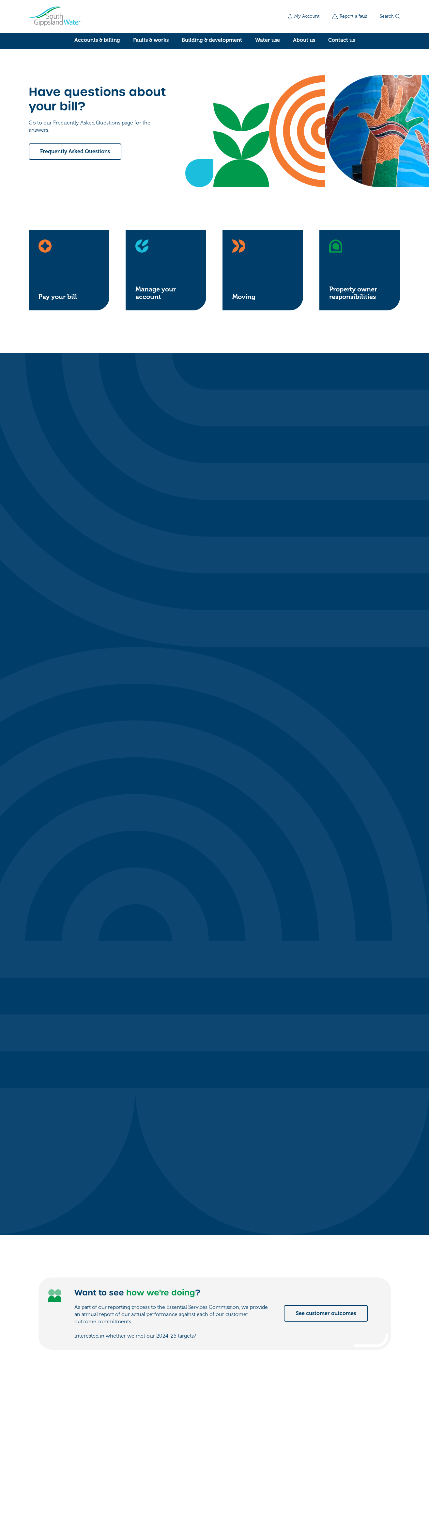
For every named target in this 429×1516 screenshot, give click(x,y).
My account (334, 1395)
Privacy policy (104, 1475)
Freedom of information (54, 1475)
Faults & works (151, 40)
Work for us (334, 1422)
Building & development (212, 40)
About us (304, 40)
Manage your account (155, 293)
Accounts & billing (97, 40)
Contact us (341, 40)
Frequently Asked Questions (75, 152)
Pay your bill (57, 297)
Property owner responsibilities (353, 293)
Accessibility (141, 1475)
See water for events (330, 1075)
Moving (243, 297)
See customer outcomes (326, 666)
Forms (327, 1408)
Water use (267, 40)
